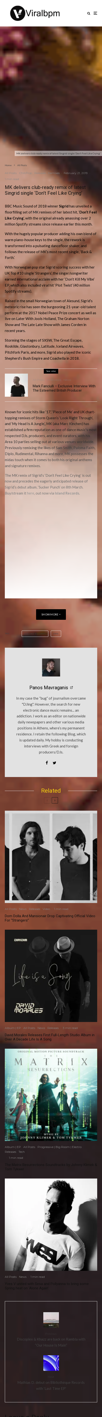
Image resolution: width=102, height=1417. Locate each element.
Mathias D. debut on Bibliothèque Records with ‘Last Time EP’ (51, 1382)
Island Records (67, 493)
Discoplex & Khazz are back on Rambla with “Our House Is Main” (51, 1339)
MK (35, 212)
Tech (22, 1152)
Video (46, 909)
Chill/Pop (25, 173)
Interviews (54, 380)
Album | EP (13, 1028)
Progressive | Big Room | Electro (60, 1147)
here (30, 493)
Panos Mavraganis (48, 687)
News (67, 380)
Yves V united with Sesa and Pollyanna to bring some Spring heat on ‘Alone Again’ (47, 1286)
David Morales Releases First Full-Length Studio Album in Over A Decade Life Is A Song (50, 1037)
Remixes (54, 173)
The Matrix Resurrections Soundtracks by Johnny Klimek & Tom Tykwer (51, 1167)
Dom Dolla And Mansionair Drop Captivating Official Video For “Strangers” (50, 918)
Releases (40, 173)
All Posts (11, 173)
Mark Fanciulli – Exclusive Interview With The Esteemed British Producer (64, 388)
